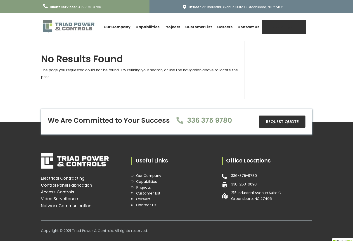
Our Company (117, 27)
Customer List (198, 27)
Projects (172, 27)
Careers (224, 27)
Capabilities (147, 27)
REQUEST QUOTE (284, 27)
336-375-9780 (89, 7)
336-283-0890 (244, 184)
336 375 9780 (209, 120)
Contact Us (248, 27)
